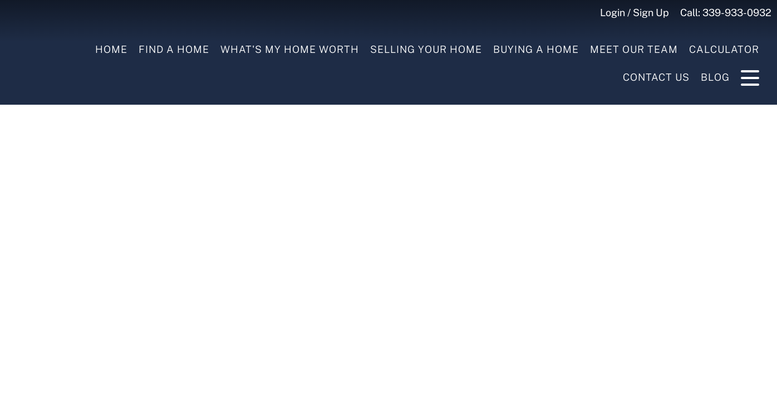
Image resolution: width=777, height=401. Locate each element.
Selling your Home (426, 49)
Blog (715, 77)
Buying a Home (536, 49)
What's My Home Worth (289, 49)
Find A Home (174, 49)
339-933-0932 (736, 12)
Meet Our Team (634, 49)
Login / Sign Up (634, 12)
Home (111, 49)
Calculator (724, 49)
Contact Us (656, 77)
